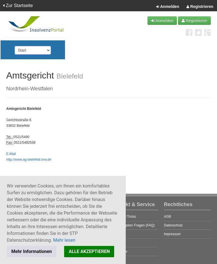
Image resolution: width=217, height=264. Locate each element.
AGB (167, 217)
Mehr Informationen (31, 251)
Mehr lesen (64, 240)
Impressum (172, 234)
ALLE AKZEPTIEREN (89, 251)
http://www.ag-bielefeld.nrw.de (28, 160)
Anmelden (167, 6)
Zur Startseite (18, 5)
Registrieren (199, 6)
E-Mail (11, 154)
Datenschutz (173, 225)
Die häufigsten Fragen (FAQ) (133, 225)
